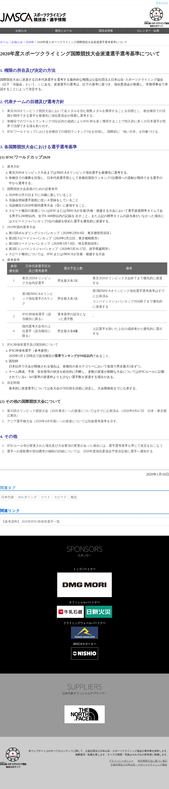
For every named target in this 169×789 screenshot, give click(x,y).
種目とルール (63, 30)
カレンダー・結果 (148, 30)
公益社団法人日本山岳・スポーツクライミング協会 (139, 764)
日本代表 (7, 497)
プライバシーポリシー (121, 761)
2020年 (30, 42)
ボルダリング (27, 497)
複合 (74, 497)
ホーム (4, 42)
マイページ (162, 2)
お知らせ (21, 30)
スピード (60, 497)
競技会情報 (106, 30)
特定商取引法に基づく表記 (152, 761)
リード (45, 497)
